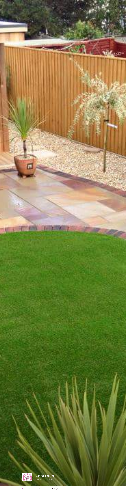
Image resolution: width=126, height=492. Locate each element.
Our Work (32, 489)
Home (24, 489)
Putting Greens (57, 489)
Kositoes (45, 476)
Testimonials (44, 489)
